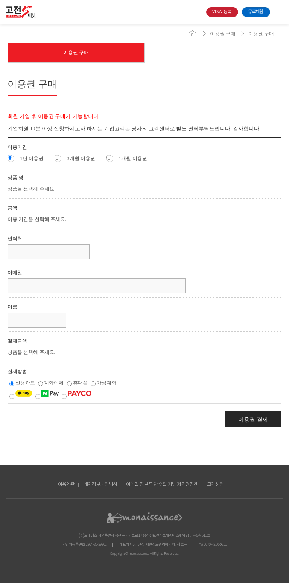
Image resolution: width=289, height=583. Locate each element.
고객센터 (215, 485)
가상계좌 (103, 382)
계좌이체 (51, 382)
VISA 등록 (222, 11)
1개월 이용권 (126, 158)
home (192, 33)
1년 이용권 (25, 158)
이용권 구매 (223, 33)
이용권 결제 (253, 420)
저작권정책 (187, 485)
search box (197, 12)
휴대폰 (78, 382)
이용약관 (66, 485)
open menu (278, 12)
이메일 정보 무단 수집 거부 (151, 485)
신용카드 (22, 382)
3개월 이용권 (75, 158)
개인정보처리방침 (100, 485)
